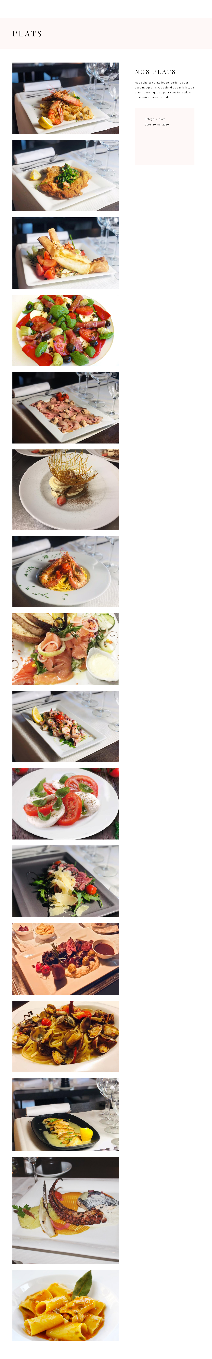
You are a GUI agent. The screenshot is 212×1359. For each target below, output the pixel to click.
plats (162, 119)
